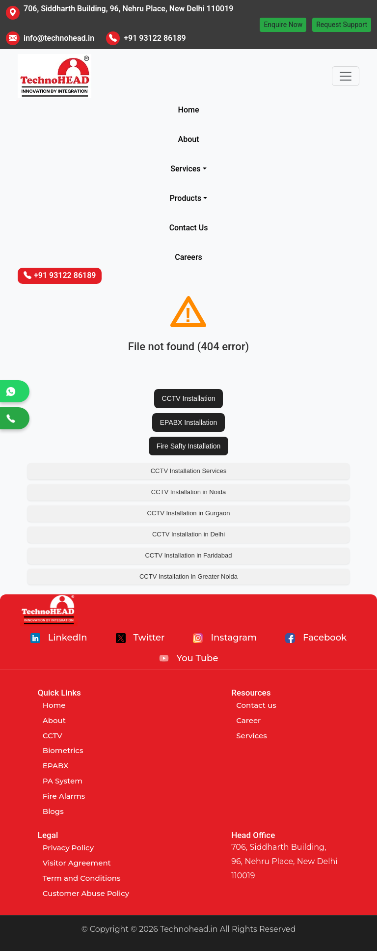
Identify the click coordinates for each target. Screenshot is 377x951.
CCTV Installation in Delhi (188, 534)
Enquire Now (283, 24)
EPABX (56, 765)
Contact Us (188, 227)
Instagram (225, 637)
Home (188, 109)
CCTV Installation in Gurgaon (188, 513)
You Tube (188, 658)
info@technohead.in (59, 38)
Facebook (316, 637)
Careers (188, 257)
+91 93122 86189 (155, 38)
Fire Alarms (64, 796)
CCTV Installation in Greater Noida (188, 576)
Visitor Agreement (77, 862)
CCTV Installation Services (189, 471)
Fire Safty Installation (189, 446)
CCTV (52, 735)
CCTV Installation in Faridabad (188, 555)
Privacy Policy (68, 847)
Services (185, 168)
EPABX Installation (188, 422)
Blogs (53, 811)
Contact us (256, 705)
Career (248, 720)
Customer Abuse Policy (86, 893)
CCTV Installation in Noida (188, 492)
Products (186, 198)
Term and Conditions (82, 878)
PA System (62, 780)
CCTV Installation (188, 398)
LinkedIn (58, 637)
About (188, 139)
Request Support (341, 24)
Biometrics (63, 750)
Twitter (140, 637)
